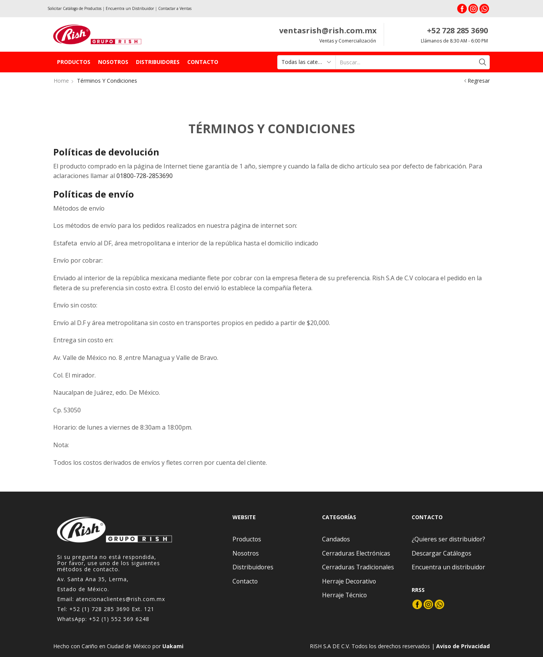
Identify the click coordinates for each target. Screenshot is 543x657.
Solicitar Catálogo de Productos (74, 8)
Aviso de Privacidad (463, 646)
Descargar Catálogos (441, 553)
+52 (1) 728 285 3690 (99, 609)
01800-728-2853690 (144, 176)
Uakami (172, 646)
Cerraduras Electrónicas (356, 553)
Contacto (202, 61)
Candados (336, 539)
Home (61, 80)
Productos (73, 61)
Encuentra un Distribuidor (130, 8)
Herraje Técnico (344, 595)
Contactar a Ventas (174, 8)
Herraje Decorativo (349, 581)
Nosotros (113, 61)
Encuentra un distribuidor (448, 567)
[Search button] (482, 62)
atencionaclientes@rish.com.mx (120, 599)
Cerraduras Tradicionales (358, 567)
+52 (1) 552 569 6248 (119, 619)
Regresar (479, 80)
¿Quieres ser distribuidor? (448, 539)
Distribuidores (158, 61)
